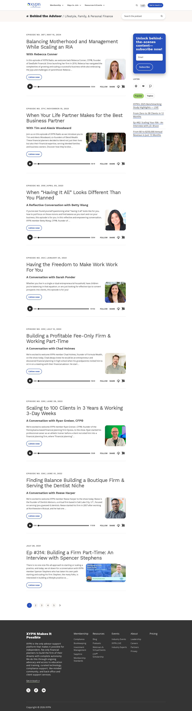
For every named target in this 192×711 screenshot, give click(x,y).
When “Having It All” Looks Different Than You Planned (73, 195)
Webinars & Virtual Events (99, 648)
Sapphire (78, 654)
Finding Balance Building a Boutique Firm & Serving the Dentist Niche (75, 483)
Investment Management (80, 648)
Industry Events (119, 639)
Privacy (134, 651)
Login (143, 5)
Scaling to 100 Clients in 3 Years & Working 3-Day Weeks (74, 410)
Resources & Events (93, 5)
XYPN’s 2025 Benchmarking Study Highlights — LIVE (147, 106)
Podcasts (97, 643)
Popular (138, 96)
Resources (98, 633)
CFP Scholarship (98, 655)
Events (115, 633)
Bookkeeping (80, 643)
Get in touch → (156, 5)
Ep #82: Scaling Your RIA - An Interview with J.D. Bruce (148, 124)
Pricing (153, 633)
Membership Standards (80, 659)
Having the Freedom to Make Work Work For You (71, 267)
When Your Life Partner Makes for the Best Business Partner (74, 118)
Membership (55, 5)
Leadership (136, 639)
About (134, 633)
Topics (150, 96)
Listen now (34, 77)
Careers (134, 643)
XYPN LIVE (116, 643)
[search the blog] (162, 16)
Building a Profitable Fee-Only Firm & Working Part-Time (68, 338)
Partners (135, 647)
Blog (95, 639)
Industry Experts (119, 647)
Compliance (79, 639)
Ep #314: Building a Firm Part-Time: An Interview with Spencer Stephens (69, 555)
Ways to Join (72, 5)
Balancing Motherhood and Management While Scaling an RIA (72, 44)
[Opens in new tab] (28, 690)
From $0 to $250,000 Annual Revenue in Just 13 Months (147, 133)
